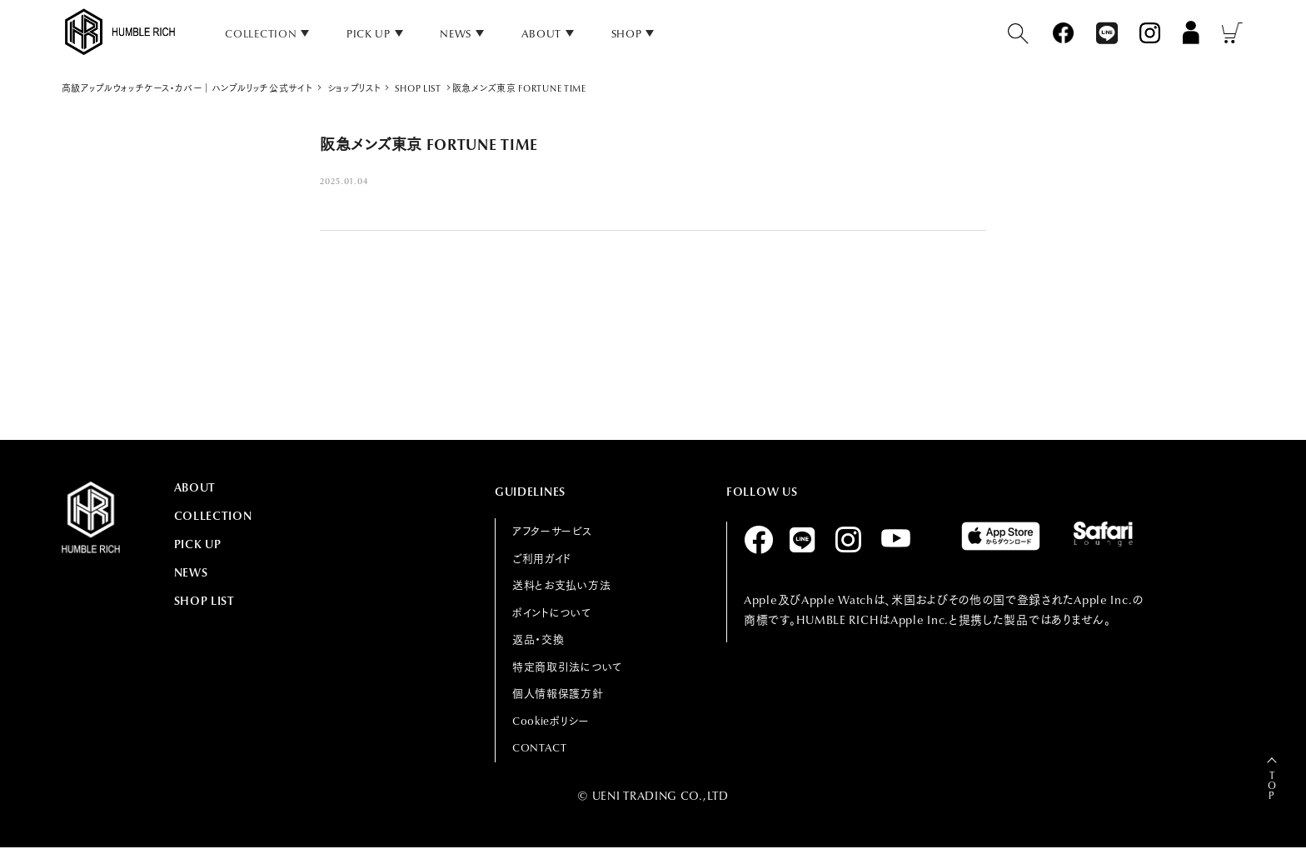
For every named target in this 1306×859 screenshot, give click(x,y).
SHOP (626, 33)
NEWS (455, 33)
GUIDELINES (530, 491)
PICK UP (368, 33)
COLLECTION (213, 515)
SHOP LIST (204, 600)
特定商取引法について (567, 667)
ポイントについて (551, 613)
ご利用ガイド (542, 559)
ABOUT (541, 33)
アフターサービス (552, 531)
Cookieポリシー (551, 721)
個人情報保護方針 (558, 694)
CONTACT (539, 748)
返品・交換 (538, 639)
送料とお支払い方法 (561, 585)
